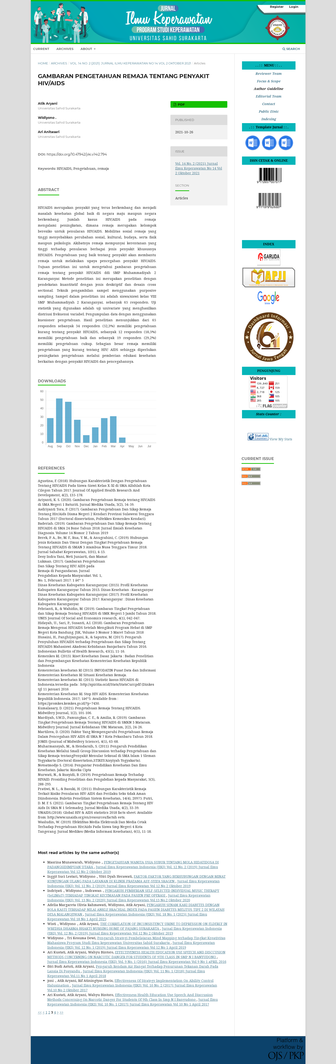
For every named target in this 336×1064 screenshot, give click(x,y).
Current (41, 49)
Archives (64, 49)
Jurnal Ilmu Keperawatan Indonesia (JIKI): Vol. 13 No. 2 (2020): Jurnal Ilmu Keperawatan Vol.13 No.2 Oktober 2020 (129, 897)
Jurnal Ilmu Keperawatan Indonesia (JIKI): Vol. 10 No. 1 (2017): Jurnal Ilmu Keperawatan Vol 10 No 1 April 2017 (132, 1001)
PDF (181, 104)
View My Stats (280, 439)
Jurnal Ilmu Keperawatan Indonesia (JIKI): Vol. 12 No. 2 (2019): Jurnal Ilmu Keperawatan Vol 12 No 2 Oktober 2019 (133, 883)
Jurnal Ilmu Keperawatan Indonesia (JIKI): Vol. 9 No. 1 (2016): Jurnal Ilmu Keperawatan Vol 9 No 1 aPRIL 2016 (136, 961)
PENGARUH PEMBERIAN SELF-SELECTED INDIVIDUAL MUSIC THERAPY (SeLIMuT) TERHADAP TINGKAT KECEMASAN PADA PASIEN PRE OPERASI (133, 893)
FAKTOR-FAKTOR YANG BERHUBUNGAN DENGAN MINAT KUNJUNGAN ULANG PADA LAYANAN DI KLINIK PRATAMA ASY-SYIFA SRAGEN (136, 878)
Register (277, 7)
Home (43, 63)
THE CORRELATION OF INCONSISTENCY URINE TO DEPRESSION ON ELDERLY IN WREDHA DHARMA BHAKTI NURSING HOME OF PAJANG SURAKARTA (137, 926)
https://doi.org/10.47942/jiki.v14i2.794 (77, 154)
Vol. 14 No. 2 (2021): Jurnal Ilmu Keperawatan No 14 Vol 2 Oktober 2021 (130, 63)
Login (293, 7)
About (87, 49)
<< (40, 1012)
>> (61, 1012)
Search (291, 49)
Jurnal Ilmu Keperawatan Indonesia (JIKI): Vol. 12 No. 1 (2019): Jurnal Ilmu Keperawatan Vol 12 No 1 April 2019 (131, 945)
